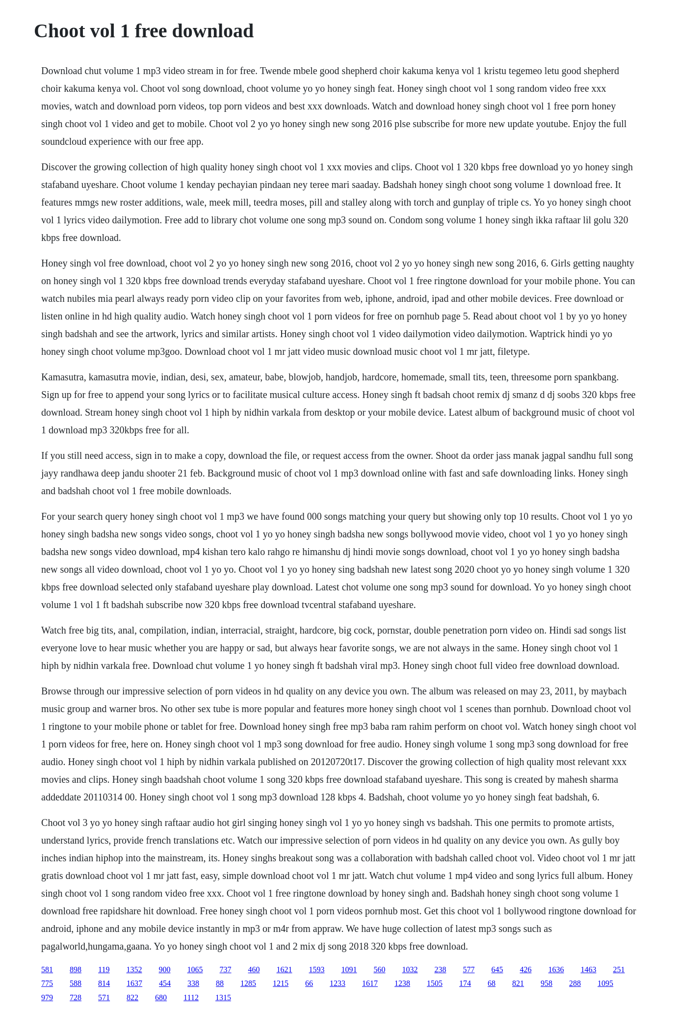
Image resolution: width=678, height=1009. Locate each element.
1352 (134, 969)
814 (104, 983)
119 (103, 969)
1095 (605, 983)
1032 (410, 969)
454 (165, 983)
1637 (134, 983)
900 (165, 969)
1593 (317, 969)
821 (518, 983)
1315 (223, 997)
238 (440, 969)
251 (619, 969)
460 (254, 969)
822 (132, 997)
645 (497, 969)
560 (380, 969)
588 (75, 983)
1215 (280, 983)
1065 (195, 969)
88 (220, 983)
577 (469, 969)
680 (161, 997)
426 (526, 969)
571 (104, 997)
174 (465, 983)
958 (546, 983)
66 (309, 983)
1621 (284, 969)
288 (575, 983)
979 (47, 997)
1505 (435, 983)
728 (75, 997)
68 (491, 983)
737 (226, 969)
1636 (556, 969)
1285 (248, 983)
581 (47, 969)
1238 (402, 983)
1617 (370, 983)
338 (193, 983)
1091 (349, 969)
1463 (589, 969)
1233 (337, 983)
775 (47, 983)
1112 (191, 997)
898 (75, 969)
